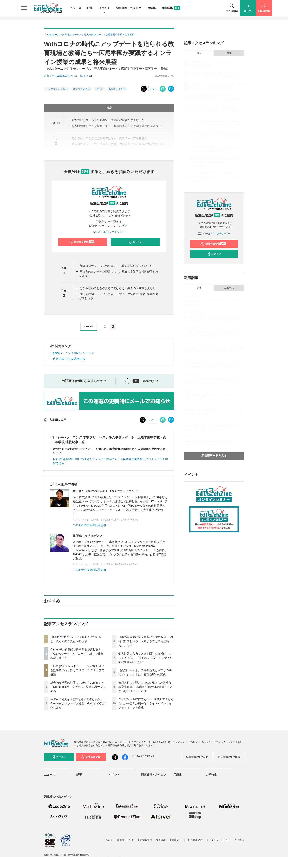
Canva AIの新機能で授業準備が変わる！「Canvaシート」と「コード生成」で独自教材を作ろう (76, 653)
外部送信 (239, 840)
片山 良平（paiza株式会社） (59, 75)
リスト (152, 88)
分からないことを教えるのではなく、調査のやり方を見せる (117, 288)
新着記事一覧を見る (214, 455)
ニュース (75, 8)
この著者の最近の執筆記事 (89, 525)
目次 (138, 108)
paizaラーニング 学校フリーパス (73, 353)
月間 (229, 53)
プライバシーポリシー (218, 840)
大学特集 (171, 8)
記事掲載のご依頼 (197, 757)
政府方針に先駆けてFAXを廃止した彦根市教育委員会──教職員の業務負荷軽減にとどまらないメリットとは (145, 687)
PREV (88, 326)
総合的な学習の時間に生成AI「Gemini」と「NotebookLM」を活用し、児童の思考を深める (77, 687)
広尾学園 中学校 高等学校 (69, 358)
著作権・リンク (125, 840)
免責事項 (161, 840)
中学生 (99, 88)
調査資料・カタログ (128, 8)
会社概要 (174, 840)
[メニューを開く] (24, 8)
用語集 (151, 8)
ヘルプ (109, 840)
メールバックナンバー (109, 232)
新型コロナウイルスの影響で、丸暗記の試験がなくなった (116, 265)
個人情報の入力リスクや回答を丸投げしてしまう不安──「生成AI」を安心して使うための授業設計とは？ (145, 658)
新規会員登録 (82, 242)
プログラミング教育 (57, 88)
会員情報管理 (145, 840)
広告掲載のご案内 (229, 757)
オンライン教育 (81, 88)
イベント (104, 8)
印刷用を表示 (55, 419)
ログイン (135, 242)
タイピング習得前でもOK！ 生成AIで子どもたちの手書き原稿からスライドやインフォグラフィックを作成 (145, 703)
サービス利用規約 (192, 840)
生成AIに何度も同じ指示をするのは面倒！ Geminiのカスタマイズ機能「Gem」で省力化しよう (77, 703)
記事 (90, 8)
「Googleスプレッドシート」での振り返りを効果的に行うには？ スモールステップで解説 (77, 670)
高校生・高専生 (116, 88)
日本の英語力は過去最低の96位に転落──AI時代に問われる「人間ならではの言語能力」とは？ (145, 641)
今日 (199, 53)
